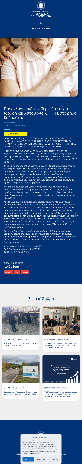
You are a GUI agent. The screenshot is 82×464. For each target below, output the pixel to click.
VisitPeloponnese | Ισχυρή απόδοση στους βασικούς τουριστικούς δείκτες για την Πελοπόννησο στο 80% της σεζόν (60, 394)
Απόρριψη (41, 459)
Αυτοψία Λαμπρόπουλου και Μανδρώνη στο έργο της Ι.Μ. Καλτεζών (21, 344)
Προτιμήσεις (53, 459)
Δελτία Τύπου (20, 126)
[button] (59, 437)
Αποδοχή (28, 459)
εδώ (12, 251)
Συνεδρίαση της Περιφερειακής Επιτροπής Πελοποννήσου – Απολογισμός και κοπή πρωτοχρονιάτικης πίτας (61, 345)
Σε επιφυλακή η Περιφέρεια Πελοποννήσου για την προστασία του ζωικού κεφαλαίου (20, 393)
